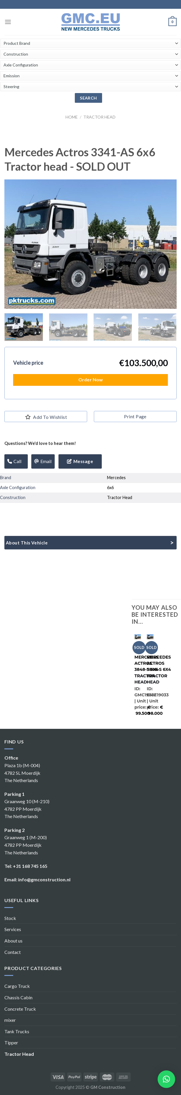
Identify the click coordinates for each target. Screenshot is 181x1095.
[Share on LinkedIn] (58, 512)
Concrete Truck (20, 1009)
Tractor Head (99, 116)
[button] (166, 1079)
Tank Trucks (16, 1031)
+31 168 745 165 (30, 866)
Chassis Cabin (18, 997)
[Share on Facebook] (16, 512)
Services (12, 929)
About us (13, 940)
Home (71, 116)
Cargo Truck (17, 986)
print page (135, 416)
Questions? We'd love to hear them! (40, 443)
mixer (10, 1020)
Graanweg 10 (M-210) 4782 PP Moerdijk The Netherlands (26, 808)
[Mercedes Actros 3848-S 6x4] (138, 636)
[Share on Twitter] (26, 512)
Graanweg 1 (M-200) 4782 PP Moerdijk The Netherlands (25, 844)
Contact (12, 952)
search (88, 97)
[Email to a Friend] (37, 512)
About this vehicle (27, 542)
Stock (10, 918)
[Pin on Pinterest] (47, 512)
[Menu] (7, 22)
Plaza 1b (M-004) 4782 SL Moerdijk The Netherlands (22, 772)
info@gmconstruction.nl (44, 879)
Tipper (11, 1042)
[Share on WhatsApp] (5, 512)
